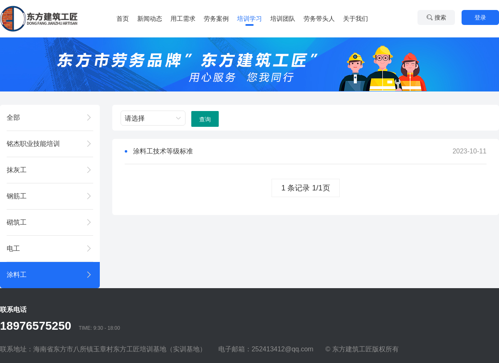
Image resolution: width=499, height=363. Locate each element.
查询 (205, 119)
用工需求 (182, 18)
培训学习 (249, 18)
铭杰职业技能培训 (33, 143)
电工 (13, 248)
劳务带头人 (319, 18)
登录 (480, 17)
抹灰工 (17, 169)
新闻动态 (149, 18)
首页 (122, 18)
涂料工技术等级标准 (163, 151)
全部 (13, 117)
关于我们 (355, 18)
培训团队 (282, 18)
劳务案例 (216, 18)
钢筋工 (17, 196)
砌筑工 (17, 222)
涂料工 (17, 274)
